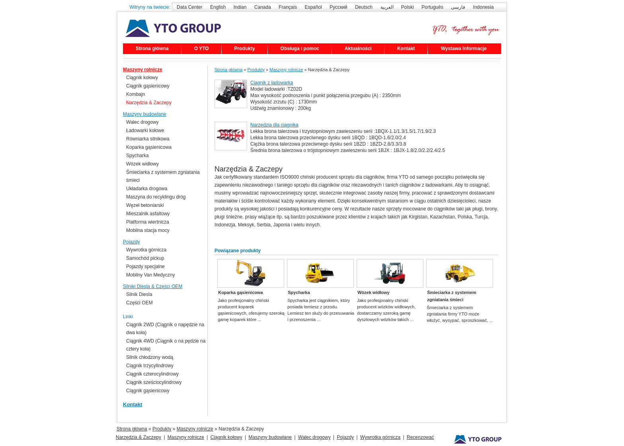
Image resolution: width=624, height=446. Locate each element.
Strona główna (152, 48)
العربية (387, 7)
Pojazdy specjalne (145, 266)
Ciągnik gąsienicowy (148, 86)
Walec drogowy (142, 122)
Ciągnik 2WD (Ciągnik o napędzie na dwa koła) (165, 328)
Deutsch (363, 7)
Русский (338, 7)
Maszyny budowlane (144, 114)
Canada (262, 7)
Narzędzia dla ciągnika (274, 125)
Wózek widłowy (373, 292)
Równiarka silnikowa (148, 139)
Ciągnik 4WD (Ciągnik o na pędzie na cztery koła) (165, 345)
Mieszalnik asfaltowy (148, 213)
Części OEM (139, 303)
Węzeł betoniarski (145, 205)
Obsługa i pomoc (300, 48)
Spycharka (299, 292)
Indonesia (483, 7)
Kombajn (135, 94)
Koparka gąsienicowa (240, 292)
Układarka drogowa (146, 188)
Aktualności (358, 48)
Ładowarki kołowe (145, 130)
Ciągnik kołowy (142, 77)
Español (313, 7)
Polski (407, 7)
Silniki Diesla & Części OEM (152, 286)
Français (288, 7)
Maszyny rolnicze (286, 69)
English (218, 7)
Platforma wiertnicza (147, 222)
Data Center (190, 7)
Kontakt (406, 48)
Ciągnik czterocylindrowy (152, 374)
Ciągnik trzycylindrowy (150, 365)
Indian (240, 7)
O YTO (201, 48)
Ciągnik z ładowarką (271, 83)
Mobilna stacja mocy (148, 230)
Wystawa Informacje (464, 48)
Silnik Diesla (139, 294)
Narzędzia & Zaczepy (149, 102)
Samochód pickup (145, 258)
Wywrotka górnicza (146, 250)
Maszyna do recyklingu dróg (155, 197)
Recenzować (420, 437)
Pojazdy (131, 242)
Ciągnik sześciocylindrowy (153, 382)
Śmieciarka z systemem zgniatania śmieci (451, 296)
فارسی (458, 7)
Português (432, 7)
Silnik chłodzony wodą (149, 357)
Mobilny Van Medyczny (150, 275)
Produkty (244, 48)
